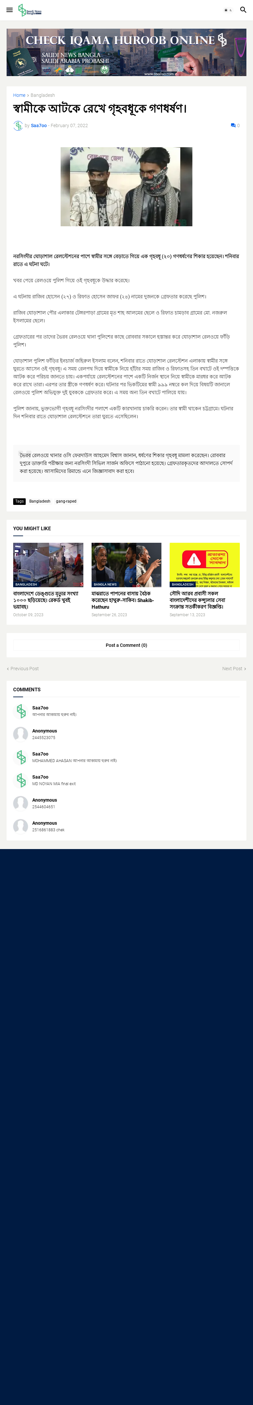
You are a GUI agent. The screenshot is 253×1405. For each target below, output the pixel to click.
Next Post (232, 668)
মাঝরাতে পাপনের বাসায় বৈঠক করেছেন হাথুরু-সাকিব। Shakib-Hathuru (123, 600)
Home (19, 95)
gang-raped (66, 501)
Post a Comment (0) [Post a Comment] (126, 645)
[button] (9, 10)
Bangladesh (43, 95)
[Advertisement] (126, 908)
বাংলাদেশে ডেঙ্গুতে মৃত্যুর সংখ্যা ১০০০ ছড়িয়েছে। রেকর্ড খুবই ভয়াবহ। (45, 600)
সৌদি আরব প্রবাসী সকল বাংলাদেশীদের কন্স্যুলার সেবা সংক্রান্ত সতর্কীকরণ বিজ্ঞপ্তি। (197, 600)
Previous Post (25, 668)
